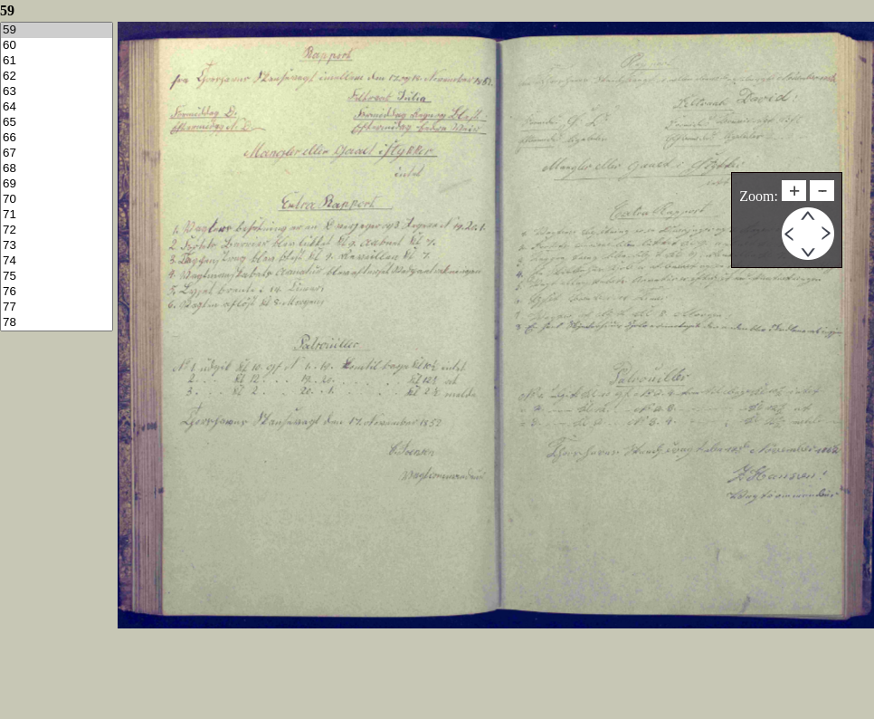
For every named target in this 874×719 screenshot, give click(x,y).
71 (56, 215)
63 (56, 92)
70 (56, 199)
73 (56, 246)
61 (56, 61)
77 (56, 307)
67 (56, 153)
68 (56, 169)
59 (56, 30)
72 (56, 230)
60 (56, 45)
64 (56, 107)
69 (56, 184)
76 (56, 292)
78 (56, 323)
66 (56, 138)
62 (56, 76)
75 (56, 276)
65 (56, 122)
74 (56, 261)
